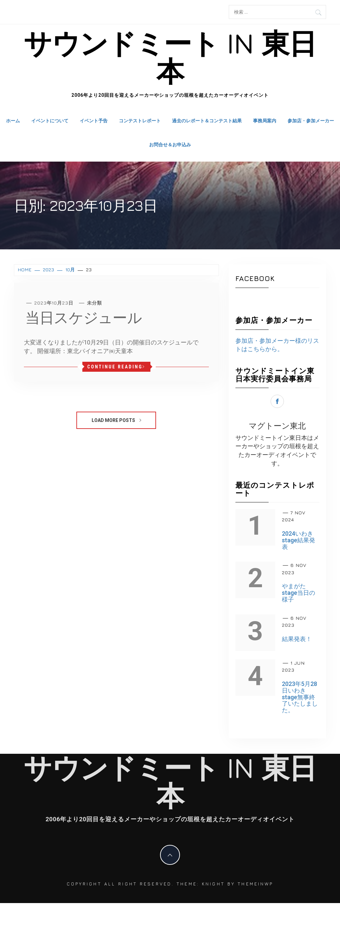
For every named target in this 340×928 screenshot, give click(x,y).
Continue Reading (116, 366)
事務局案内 (264, 120)
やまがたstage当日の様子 (298, 593)
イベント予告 (94, 120)
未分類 (94, 303)
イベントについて (49, 120)
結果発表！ (297, 638)
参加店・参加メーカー (311, 120)
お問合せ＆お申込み (170, 144)
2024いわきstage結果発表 (298, 540)
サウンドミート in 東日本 (170, 57)
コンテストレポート (140, 120)
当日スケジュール (83, 317)
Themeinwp (255, 883)
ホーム (13, 120)
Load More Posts (116, 420)
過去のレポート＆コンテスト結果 (207, 120)
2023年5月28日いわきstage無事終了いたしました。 (300, 697)
